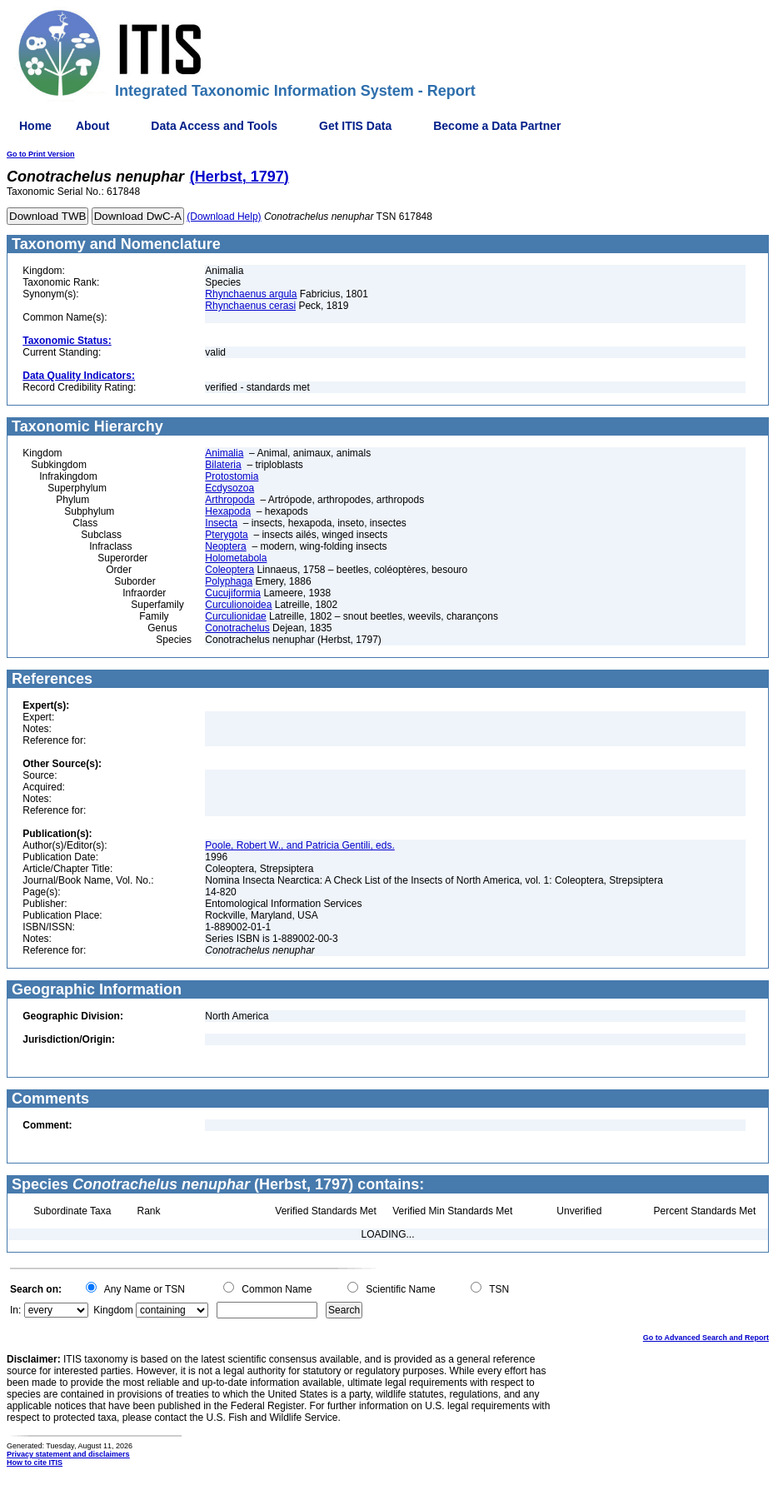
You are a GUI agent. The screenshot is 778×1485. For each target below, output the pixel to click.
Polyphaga (228, 581)
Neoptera (225, 546)
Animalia (224, 453)
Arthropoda (229, 500)
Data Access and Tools (214, 125)
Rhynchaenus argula (251, 294)
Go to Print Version (41, 154)
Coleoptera (229, 570)
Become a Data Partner (497, 125)
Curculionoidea (238, 604)
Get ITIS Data (355, 125)
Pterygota (226, 535)
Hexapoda (228, 511)
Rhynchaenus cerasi (250, 305)
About (92, 125)
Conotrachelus (237, 628)
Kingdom (112, 1310)
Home (35, 125)
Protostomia (231, 476)
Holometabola (236, 558)
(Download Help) (224, 216)
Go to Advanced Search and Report (706, 1337)
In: (15, 1310)
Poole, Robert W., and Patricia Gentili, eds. (299, 845)
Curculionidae (235, 616)
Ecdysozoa (229, 488)
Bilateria (223, 465)
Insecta (221, 523)
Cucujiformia (233, 593)
